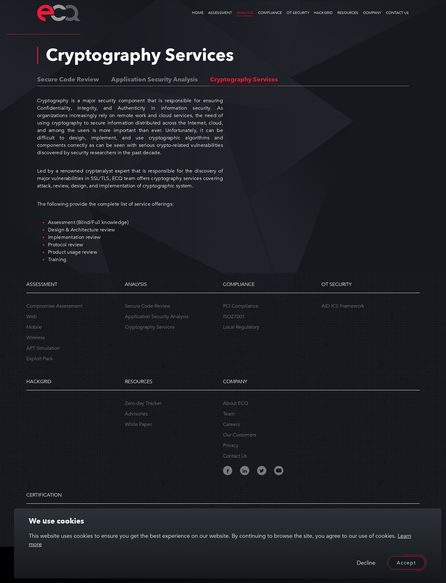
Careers (231, 424)
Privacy (230, 445)
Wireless (35, 337)
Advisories (136, 413)
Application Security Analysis (154, 79)
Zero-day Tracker (143, 403)
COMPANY (372, 12)
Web (31, 316)
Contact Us (235, 456)
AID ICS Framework (342, 306)
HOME (197, 12)
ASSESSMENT (220, 12)
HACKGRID (323, 12)
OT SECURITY (297, 12)
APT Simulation (43, 348)
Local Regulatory (241, 327)
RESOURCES (347, 12)
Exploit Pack (39, 358)
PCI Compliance (240, 306)
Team (229, 413)
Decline (366, 563)
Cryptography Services (244, 79)
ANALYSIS (245, 12)
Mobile (34, 327)
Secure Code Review (68, 79)
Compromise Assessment (54, 306)
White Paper (138, 424)
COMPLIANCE (270, 12)
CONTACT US (397, 12)
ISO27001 (234, 316)
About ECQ (235, 403)
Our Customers (239, 435)
